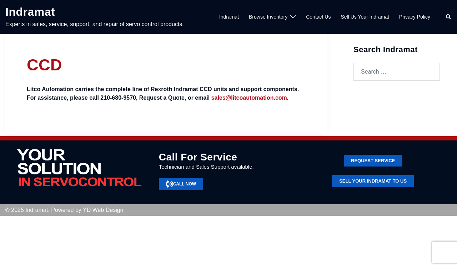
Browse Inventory (268, 17)
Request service (373, 160)
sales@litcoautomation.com (249, 98)
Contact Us (318, 17)
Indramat (30, 11)
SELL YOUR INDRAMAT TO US (373, 181)
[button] (449, 17)
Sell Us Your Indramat (365, 17)
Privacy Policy (414, 17)
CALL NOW (181, 184)
